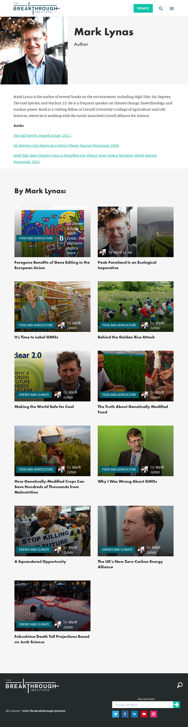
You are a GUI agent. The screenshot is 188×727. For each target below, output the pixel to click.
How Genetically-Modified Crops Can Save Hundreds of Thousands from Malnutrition (49, 487)
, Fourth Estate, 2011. (42, 135)
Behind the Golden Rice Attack (126, 337)
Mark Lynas (72, 235)
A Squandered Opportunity (40, 561)
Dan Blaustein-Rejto (76, 242)
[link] (72, 238)
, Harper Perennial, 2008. (66, 145)
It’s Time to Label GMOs (36, 337)
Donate (143, 8)
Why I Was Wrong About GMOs (127, 481)
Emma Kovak (74, 226)
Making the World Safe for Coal (44, 406)
